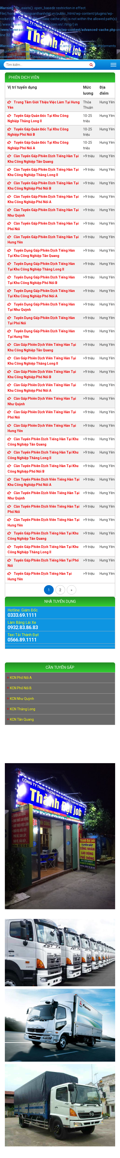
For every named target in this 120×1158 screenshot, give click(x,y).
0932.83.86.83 (23, 627)
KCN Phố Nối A (21, 678)
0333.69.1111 (22, 615)
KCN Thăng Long (22, 709)
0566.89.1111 (22, 640)
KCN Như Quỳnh (22, 699)
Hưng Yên (107, 102)
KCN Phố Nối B (21, 688)
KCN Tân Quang (22, 719)
